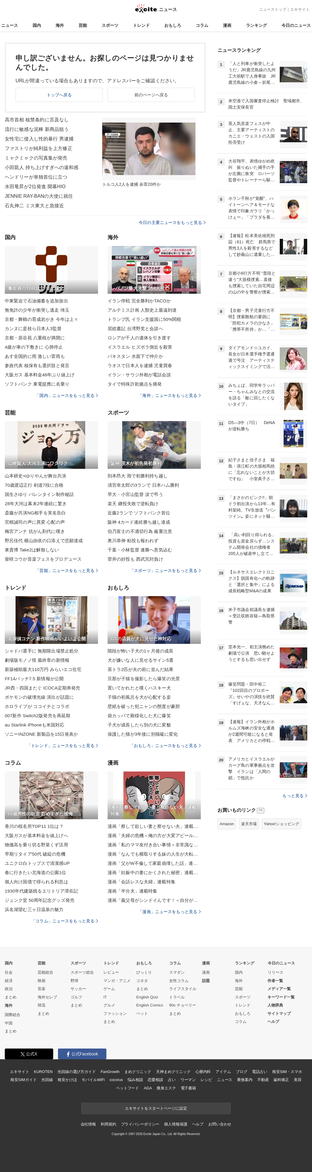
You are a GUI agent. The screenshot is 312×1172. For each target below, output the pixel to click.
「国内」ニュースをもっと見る (66, 395)
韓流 (41, 1005)
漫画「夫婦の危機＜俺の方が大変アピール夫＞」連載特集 (154, 835)
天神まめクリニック (173, 1071)
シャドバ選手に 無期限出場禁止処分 (41, 650)
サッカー (78, 989)
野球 (74, 980)
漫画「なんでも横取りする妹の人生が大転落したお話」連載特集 (154, 853)
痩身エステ (166, 1088)
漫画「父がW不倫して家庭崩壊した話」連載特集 (154, 863)
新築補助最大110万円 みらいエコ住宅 (43, 669)
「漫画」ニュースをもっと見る (169, 911)
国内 (37, 25)
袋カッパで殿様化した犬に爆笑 (139, 715)
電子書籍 (188, 1088)
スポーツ (110, 25)
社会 (9, 972)
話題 (206, 980)
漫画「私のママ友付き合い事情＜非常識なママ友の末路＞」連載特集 (154, 844)
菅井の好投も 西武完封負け (135, 559)
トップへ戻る (59, 94)
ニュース (9, 25)
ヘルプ (273, 1021)
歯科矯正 (281, 1079)
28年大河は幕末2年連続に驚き (36, 503)
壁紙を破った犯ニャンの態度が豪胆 (144, 706)
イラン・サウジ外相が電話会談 (139, 374)
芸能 (83, 25)
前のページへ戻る (151, 94)
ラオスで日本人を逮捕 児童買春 (140, 365)
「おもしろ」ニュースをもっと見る (165, 745)
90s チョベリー (182, 1005)
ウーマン (188, 1079)
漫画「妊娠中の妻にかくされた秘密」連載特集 (154, 872)
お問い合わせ (219, 1124)
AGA (148, 1088)
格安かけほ (67, 1079)
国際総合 (12, 1014)
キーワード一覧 (281, 997)
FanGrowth (110, 1071)
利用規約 (108, 1124)
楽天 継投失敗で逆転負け (133, 503)
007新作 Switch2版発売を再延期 (37, 715)
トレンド (141, 25)
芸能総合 (45, 972)
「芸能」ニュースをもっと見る (66, 570)
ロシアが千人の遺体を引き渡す (139, 337)
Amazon (227, 824)
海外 (60, 25)
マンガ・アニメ (117, 980)
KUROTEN (43, 1071)
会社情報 (88, 1124)
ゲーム (109, 989)
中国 (9, 1023)
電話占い (259, 1071)
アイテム (223, 1071)
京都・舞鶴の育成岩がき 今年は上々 (41, 319)
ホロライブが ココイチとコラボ (37, 706)
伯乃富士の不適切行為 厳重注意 (140, 531)
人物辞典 (275, 1005)
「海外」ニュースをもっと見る (169, 395)
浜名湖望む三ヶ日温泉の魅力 (34, 909)
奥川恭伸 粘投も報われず (133, 540)
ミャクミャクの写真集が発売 (36, 157)
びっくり (144, 972)
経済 (9, 980)
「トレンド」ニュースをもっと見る (62, 745)
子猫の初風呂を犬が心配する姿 (139, 697)
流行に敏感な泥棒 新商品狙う (37, 129)
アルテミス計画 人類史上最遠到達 (142, 310)
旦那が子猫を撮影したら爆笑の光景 (144, 678)
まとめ (10, 997)
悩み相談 (135, 1079)
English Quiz (147, 997)
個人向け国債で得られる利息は (36, 881)
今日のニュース (296, 25)
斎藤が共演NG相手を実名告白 (35, 512)
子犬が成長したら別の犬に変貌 (139, 724)
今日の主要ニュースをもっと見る (172, 222)
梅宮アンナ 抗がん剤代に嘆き (35, 531)
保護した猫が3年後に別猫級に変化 (143, 734)
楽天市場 (249, 824)
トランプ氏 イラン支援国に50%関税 (144, 319)
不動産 (263, 1079)
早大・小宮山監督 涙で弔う (135, 494)
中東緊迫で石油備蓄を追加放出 (36, 300)
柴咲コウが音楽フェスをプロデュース (43, 559)
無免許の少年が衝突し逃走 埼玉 (37, 310)
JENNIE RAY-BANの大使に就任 (39, 196)
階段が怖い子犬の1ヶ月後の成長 (140, 650)
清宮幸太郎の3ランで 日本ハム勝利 (143, 485)
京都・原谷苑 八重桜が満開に (35, 337)
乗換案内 (244, 1079)
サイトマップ (279, 1013)
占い (172, 1079)
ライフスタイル (182, 989)
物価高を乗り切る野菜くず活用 (36, 844)
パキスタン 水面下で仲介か (135, 356)
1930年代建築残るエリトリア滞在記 (41, 890)
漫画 (227, 25)
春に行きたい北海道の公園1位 (35, 872)
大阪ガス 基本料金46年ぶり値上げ (39, 374)
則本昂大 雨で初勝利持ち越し (138, 475)
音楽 (41, 989)
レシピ (206, 1079)
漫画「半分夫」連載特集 (132, 890)
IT (105, 997)
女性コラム (179, 980)
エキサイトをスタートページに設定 (156, 1108)
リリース (275, 972)
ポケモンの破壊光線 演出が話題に (39, 697)
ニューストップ (272, 9)
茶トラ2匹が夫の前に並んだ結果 (140, 669)
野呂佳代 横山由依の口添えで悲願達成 (44, 540)
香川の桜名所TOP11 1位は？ (34, 826)
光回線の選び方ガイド (76, 1071)
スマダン (177, 972)
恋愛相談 (155, 1079)
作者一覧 (275, 980)
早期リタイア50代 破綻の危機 (35, 853)
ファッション (115, 1013)
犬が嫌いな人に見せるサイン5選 (140, 660)
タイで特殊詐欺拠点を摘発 (135, 383)
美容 (298, 1079)
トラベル (177, 997)
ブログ (241, 1071)
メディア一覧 (279, 989)
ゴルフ (76, 997)
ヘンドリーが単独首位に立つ (36, 177)
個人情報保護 (175, 1124)
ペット (142, 1013)
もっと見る (294, 795)
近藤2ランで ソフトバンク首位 (139, 512)
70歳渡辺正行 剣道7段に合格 (34, 485)
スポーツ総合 (82, 972)
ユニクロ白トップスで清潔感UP (37, 863)
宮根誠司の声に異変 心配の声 (35, 522)
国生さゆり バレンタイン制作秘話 (39, 494)
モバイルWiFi (93, 1079)
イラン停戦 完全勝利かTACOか (139, 300)
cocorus (116, 1079)
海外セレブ (47, 997)
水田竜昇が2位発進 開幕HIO (35, 186)
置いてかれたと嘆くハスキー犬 (139, 687)
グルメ (109, 1005)
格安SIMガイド (23, 1079)
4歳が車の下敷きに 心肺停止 (34, 347)
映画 (41, 980)
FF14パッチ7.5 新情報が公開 (34, 678)
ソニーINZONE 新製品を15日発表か (41, 734)
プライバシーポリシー (140, 1124)
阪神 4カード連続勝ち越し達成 (139, 522)
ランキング (256, 25)
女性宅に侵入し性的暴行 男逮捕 (39, 138)
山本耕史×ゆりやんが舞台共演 (35, 475)
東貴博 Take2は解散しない (32, 549)
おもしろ (172, 25)
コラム (202, 25)
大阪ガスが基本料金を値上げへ (36, 835)
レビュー (111, 972)
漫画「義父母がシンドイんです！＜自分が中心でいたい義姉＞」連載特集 (154, 900)
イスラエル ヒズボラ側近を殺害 (140, 347)
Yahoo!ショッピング (281, 824)
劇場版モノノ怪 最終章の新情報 (37, 660)
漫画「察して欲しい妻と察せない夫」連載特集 (154, 826)
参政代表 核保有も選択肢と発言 (37, 365)
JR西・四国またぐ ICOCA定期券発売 (42, 687)
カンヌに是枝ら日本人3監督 (33, 328)
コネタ (142, 980)
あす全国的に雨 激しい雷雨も (35, 356)
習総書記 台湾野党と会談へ (135, 328)
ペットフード (127, 1088)
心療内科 (203, 1071)
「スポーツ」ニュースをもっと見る (165, 570)
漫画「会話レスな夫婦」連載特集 (141, 881)
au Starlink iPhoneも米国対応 (35, 724)
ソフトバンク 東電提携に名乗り (37, 383)
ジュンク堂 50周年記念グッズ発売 (39, 900)
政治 (9, 989)
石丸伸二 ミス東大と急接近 (34, 205)
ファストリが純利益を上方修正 (38, 148)
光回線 (47, 1079)
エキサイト (300, 9)
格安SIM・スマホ (287, 1071)
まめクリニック (137, 1071)
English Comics (149, 1005)
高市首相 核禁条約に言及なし (37, 119)
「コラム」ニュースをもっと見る (64, 921)
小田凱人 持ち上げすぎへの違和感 (41, 167)
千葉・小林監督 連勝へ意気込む (140, 549)
